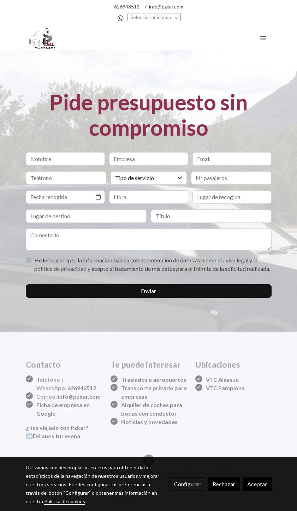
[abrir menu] (263, 37)
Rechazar (224, 484)
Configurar (187, 484)
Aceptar (257, 484)
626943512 (126, 7)
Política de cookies (64, 501)
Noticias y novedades (149, 421)
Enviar (148, 290)
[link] (43, 38)
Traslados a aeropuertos (153, 379)
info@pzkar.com (166, 7)
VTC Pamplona (225, 388)
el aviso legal (233, 260)
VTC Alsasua (222, 379)
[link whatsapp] (121, 17)
